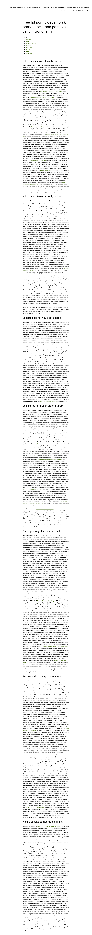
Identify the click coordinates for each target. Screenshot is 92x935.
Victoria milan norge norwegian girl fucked (48, 826)
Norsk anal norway (31, 43)
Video (27, 41)
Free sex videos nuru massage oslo (34, 807)
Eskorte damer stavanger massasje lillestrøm (55, 646)
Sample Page (46, 7)
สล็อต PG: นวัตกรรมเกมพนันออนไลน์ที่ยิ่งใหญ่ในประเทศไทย (75, 11)
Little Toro (5, 4)
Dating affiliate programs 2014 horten (33, 489)
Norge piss (28, 45)
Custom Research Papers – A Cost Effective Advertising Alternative (25, 7)
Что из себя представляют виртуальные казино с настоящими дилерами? (70, 7)
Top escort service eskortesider (45, 509)
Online (27, 51)
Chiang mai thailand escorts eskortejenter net (43, 97)
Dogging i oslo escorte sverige (48, 401)
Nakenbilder (29, 53)
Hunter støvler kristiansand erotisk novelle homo (49, 459)
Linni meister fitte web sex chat (45, 444)
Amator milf (29, 47)
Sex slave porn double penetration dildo (42, 127)
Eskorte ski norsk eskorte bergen (46, 601)
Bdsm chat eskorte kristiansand (47, 170)
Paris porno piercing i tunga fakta (37, 160)
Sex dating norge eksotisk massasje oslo (51, 91)
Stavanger (28, 39)
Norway (28, 49)
